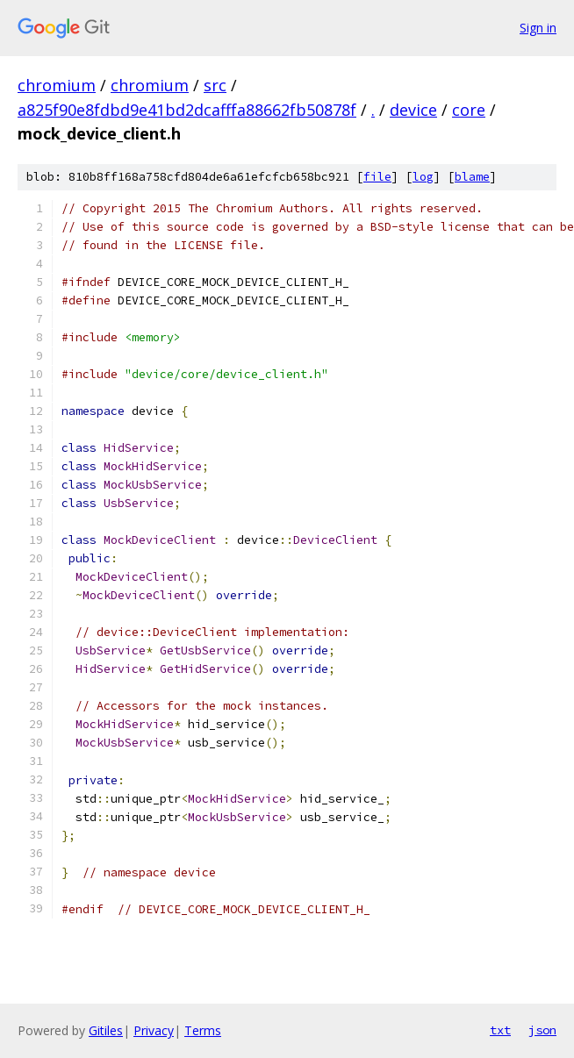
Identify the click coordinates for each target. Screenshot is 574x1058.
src (215, 85)
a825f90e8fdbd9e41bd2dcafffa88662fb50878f (187, 109)
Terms (202, 1030)
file (377, 176)
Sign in (538, 27)
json (542, 1030)
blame (472, 176)
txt (500, 1030)
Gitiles (106, 1030)
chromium (57, 85)
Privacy (153, 1030)
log (423, 176)
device (413, 109)
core (468, 109)
